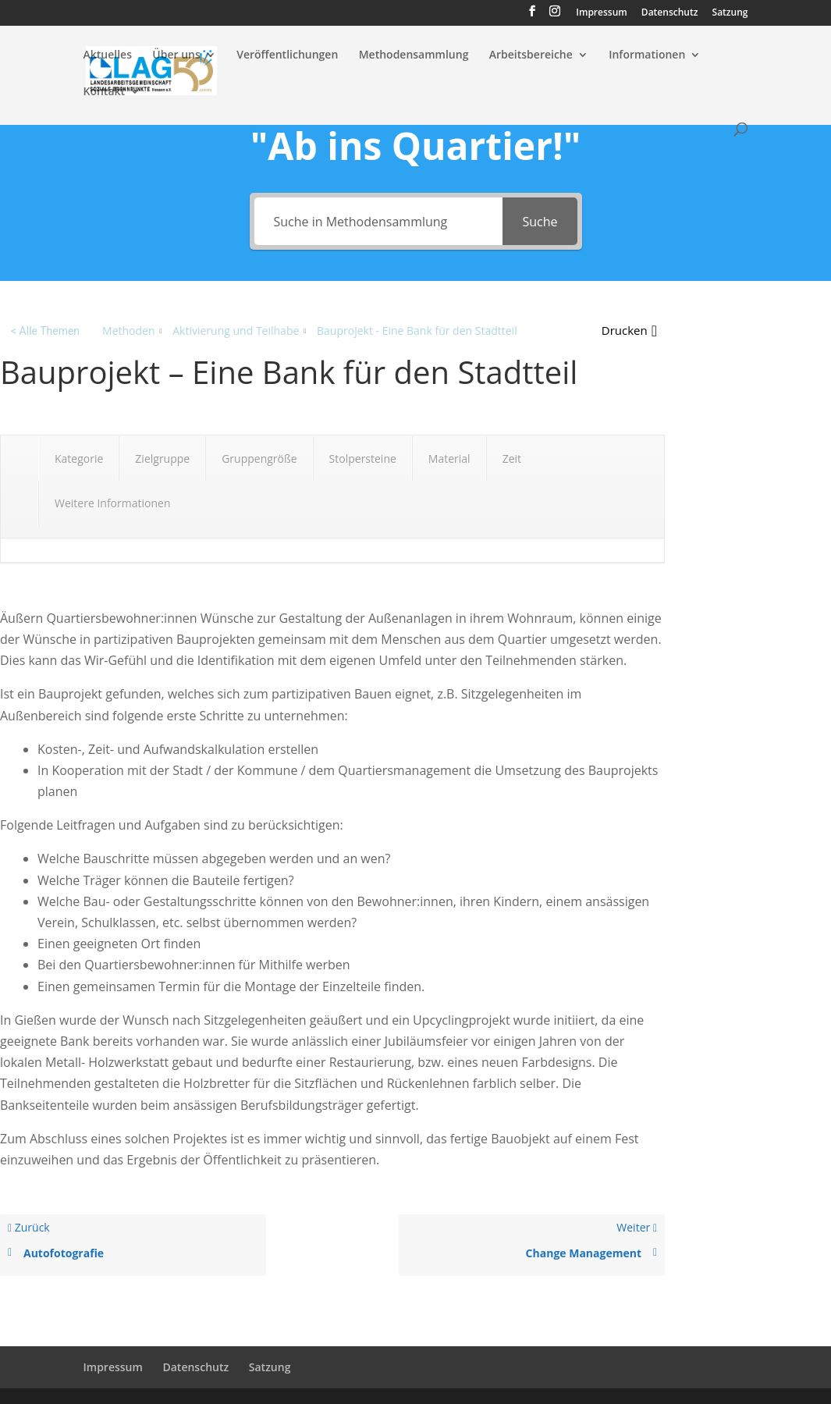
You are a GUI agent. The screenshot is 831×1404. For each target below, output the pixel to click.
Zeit (512, 458)
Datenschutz (669, 13)
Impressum (601, 13)
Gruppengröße (259, 458)
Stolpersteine (362, 458)
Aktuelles (107, 55)
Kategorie (79, 458)
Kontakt (104, 92)
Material (449, 458)
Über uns (176, 55)
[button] (629, 330)
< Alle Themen (45, 331)
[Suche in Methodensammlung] (378, 221)
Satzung (730, 13)
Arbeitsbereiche (531, 55)
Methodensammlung (414, 55)
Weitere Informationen (112, 503)
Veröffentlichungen (287, 55)
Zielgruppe (162, 458)
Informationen (647, 55)
